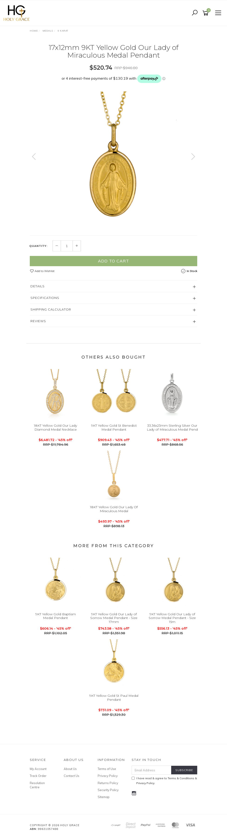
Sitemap (104, 797)
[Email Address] (152, 770)
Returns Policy (108, 783)
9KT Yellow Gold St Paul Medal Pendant (113, 698)
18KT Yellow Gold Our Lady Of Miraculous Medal (114, 509)
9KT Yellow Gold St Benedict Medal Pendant (114, 427)
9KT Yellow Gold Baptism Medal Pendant (55, 616)
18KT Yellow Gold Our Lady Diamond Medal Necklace (55, 427)
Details (37, 286)
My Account (38, 769)
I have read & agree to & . (164, 780)
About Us (70, 769)
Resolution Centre (37, 785)
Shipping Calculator (50, 309)
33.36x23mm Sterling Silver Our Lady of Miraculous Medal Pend (172, 427)
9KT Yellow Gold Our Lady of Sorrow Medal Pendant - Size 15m (172, 618)
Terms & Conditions (181, 778)
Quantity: (38, 246)
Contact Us (71, 776)
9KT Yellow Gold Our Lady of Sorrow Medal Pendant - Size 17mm (113, 618)
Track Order (38, 776)
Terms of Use (107, 769)
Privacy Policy (108, 776)
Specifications (44, 298)
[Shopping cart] (206, 13)
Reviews (38, 321)
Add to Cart (113, 261)
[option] (113, 161)
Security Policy (108, 790)
